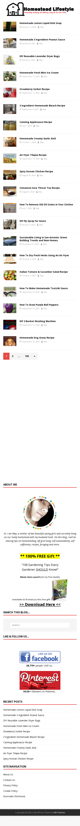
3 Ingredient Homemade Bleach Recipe (42, 105)
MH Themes (59, 812)
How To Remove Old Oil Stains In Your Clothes (46, 204)
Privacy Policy (10, 785)
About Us (8, 774)
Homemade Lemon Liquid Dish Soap (41, 23)
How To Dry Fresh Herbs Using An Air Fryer (44, 255)
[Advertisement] (40, 423)
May (42, 27)
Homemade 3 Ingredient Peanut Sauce (42, 39)
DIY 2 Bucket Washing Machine (38, 321)
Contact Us (9, 780)
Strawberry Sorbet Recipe (35, 89)
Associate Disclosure (14, 796)
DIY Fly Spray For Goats (33, 220)
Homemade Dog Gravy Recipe (37, 337)
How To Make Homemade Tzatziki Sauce (44, 288)
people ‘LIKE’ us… (40, 665)
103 (27, 356)
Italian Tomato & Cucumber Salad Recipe (44, 271)
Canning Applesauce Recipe (36, 122)
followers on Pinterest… (40, 691)
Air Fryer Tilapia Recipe (33, 154)
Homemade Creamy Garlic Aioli (38, 138)
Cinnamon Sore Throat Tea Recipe (40, 187)
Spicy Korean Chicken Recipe (36, 171)
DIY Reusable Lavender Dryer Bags (40, 56)
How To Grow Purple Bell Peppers (39, 304)
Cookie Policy (10, 790)
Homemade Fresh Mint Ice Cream (39, 72)
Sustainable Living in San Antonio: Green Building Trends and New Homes (43, 239)
